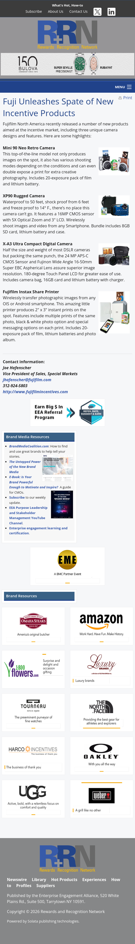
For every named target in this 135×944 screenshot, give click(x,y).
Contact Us (78, 11)
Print (127, 97)
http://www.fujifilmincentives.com (35, 391)
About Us (56, 11)
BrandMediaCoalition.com (28, 446)
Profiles (24, 885)
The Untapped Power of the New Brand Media (25, 466)
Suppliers (45, 885)
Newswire (17, 879)
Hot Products (64, 879)
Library (39, 879)
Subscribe (34, 11)
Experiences (94, 879)
